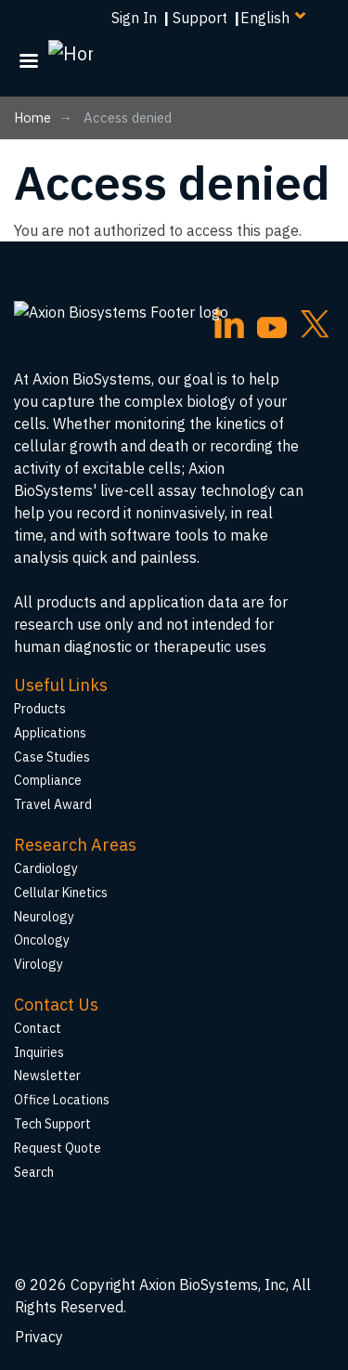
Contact (37, 1028)
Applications (50, 732)
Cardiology (46, 868)
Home (32, 117)
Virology (38, 964)
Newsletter (47, 1075)
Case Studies (52, 757)
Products (40, 708)
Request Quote (57, 1148)
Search (34, 1172)
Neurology (44, 916)
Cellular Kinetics (61, 892)
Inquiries (39, 1052)
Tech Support (52, 1124)
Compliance (48, 780)
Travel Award (53, 804)
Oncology (42, 940)
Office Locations (62, 1099)
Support (200, 17)
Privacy (39, 1336)
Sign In (134, 17)
